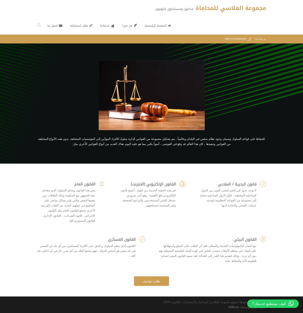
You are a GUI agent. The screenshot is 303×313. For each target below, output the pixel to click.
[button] (273, 303)
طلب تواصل (151, 281)
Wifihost (233, 307)
